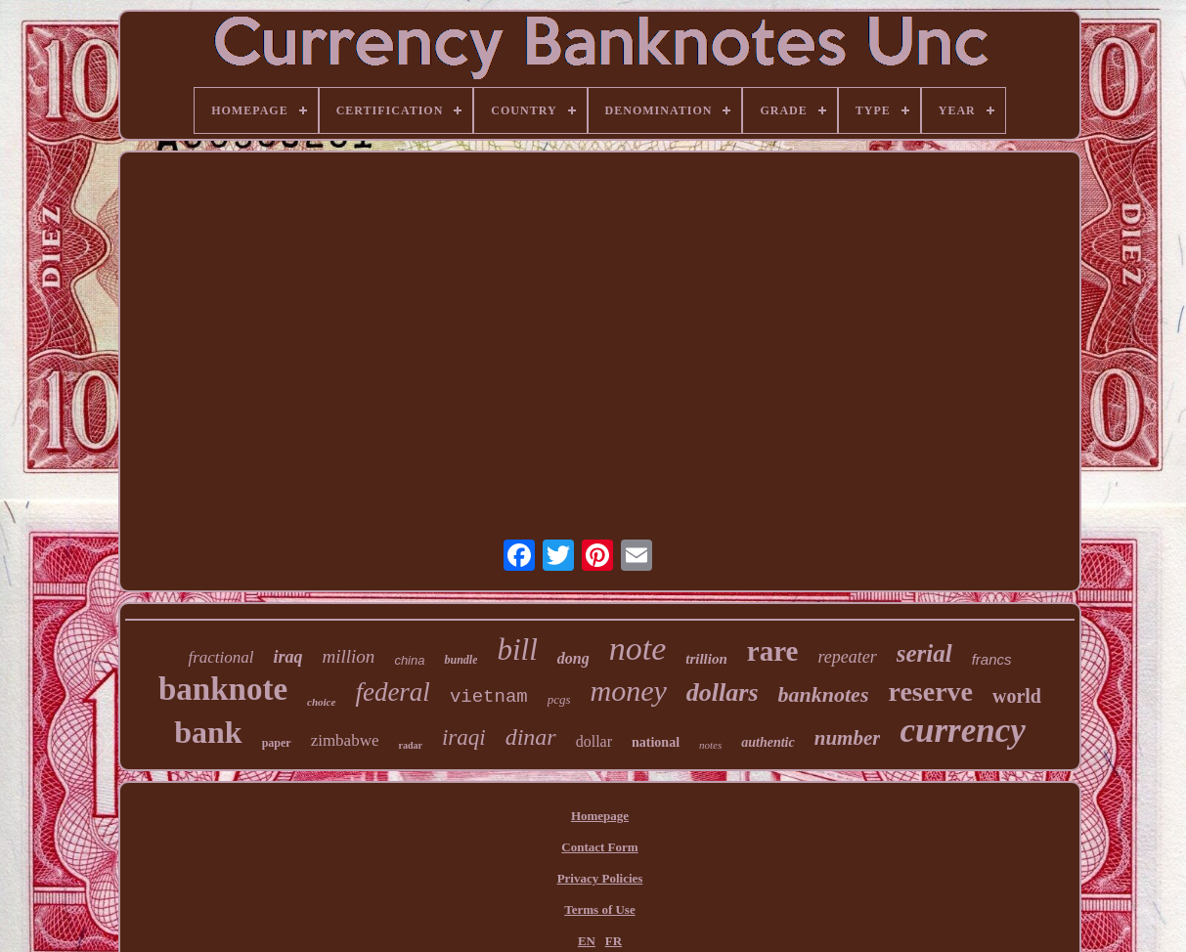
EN (586, 940)
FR (613, 940)
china (409, 660)
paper (276, 743)
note (638, 648)
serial (924, 653)
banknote (222, 689)
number (847, 738)
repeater (846, 657)
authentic (767, 742)
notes (710, 745)
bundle (460, 660)
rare (773, 651)
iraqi (464, 737)
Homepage (600, 815)
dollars (722, 692)
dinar (530, 737)
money (629, 690)
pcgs (559, 699)
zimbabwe (345, 740)
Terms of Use (599, 909)
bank (208, 732)
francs (992, 659)
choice (321, 702)
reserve (930, 691)
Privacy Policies (600, 878)
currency (962, 731)
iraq (288, 657)
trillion (706, 659)
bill (517, 649)
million (349, 656)
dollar (594, 741)
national (656, 742)
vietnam (489, 697)
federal (392, 692)
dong (573, 658)
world (1016, 696)
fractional (220, 657)
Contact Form (599, 847)
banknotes (823, 694)
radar (409, 745)
